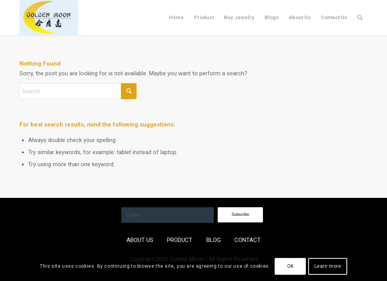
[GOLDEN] (49, 17)
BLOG (213, 240)
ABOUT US (139, 240)
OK (290, 266)
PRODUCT (179, 240)
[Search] (359, 17)
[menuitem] (176, 17)
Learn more (327, 266)
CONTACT (247, 240)
